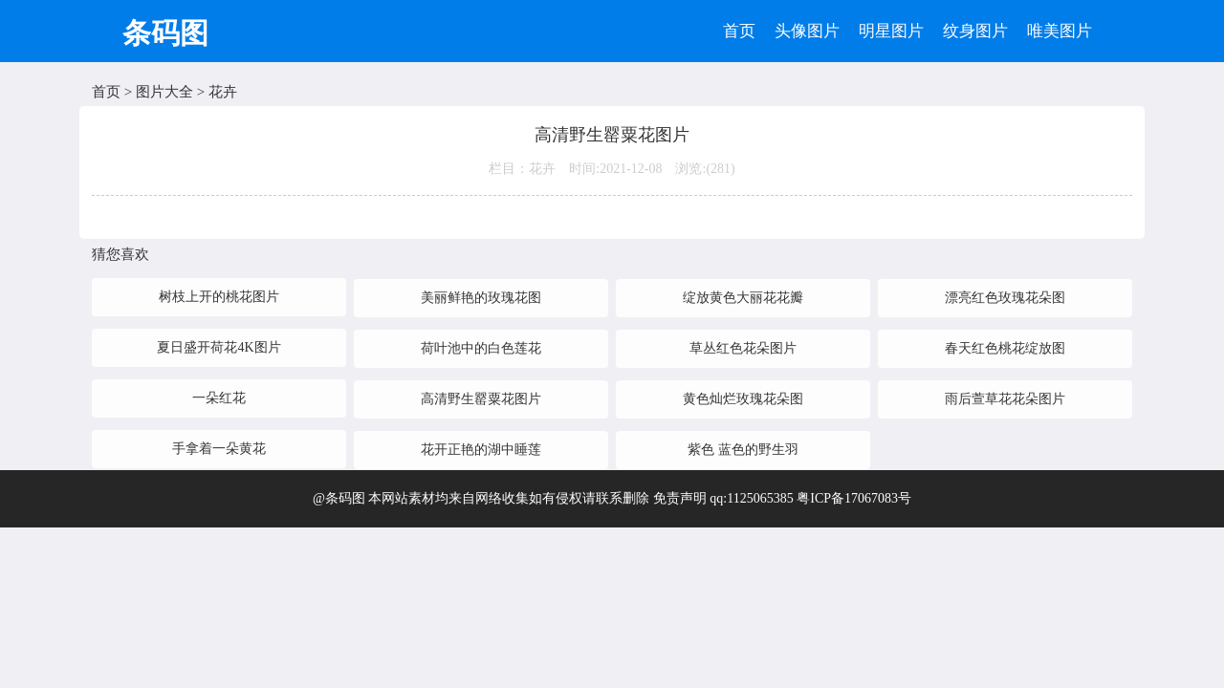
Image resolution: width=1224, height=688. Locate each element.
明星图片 (891, 31)
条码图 (165, 33)
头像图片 (807, 31)
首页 (739, 31)
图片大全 (164, 91)
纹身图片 (975, 31)
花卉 (222, 91)
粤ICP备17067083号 (854, 498)
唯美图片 (1059, 31)
